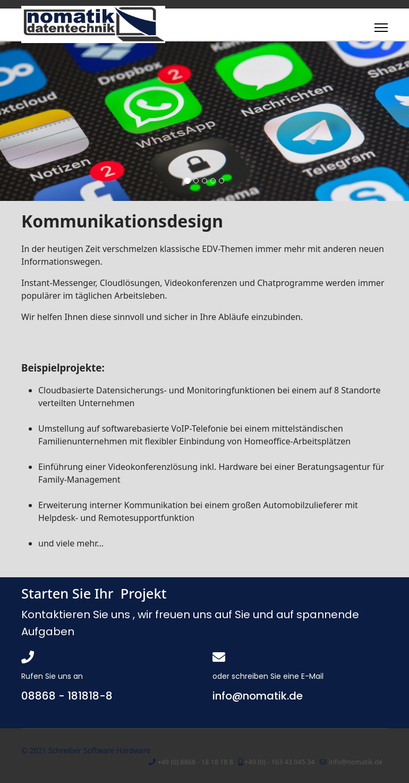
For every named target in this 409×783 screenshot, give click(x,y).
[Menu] (381, 28)
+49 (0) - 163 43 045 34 (279, 762)
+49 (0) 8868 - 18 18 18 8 (195, 762)
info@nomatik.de (355, 762)
